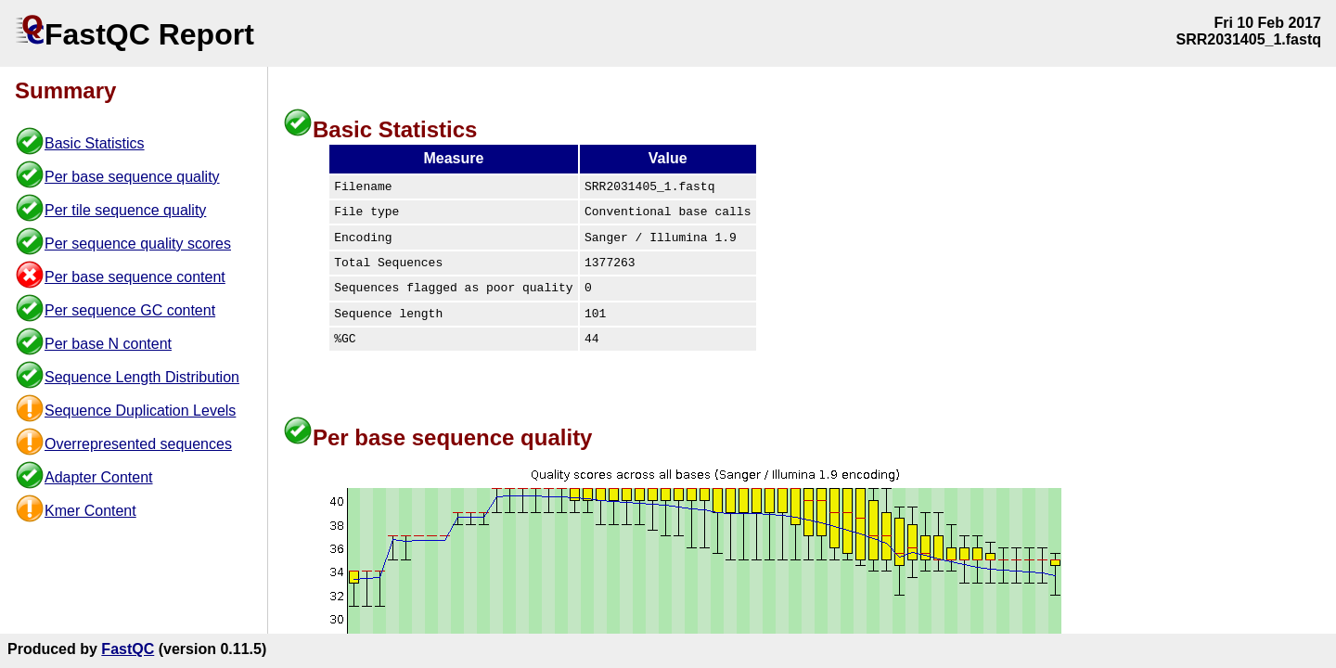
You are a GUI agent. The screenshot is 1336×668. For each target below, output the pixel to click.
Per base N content (108, 344)
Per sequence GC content (130, 310)
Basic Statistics (95, 143)
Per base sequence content (135, 277)
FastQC (127, 649)
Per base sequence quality (132, 177)
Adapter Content (99, 477)
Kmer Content (90, 511)
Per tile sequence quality (125, 210)
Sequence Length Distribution (142, 377)
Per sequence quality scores (138, 243)
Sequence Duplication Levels (140, 410)
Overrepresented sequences (138, 444)
